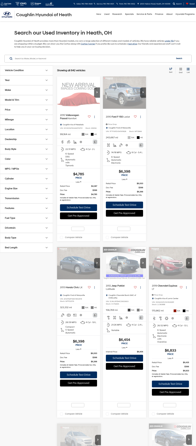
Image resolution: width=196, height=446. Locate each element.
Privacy (71, 436)
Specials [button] (129, 14)
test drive (132, 44)
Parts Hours (98, 418)
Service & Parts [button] (144, 14)
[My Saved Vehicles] (190, 4)
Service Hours (98, 412)
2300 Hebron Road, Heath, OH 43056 (154, 4)
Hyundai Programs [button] (185, 14)
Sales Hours (98, 370)
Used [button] (106, 14)
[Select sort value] (172, 70)
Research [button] (117, 14)
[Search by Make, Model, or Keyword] (94, 58)
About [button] (169, 14)
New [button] (98, 14)
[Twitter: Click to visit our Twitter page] (23, 417)
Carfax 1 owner (88, 44)
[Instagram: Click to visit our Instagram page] (35, 417)
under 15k (169, 41)
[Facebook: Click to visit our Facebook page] (16, 417)
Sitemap (63, 436)
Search (179, 58)
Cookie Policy (81, 436)
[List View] (188, 71)
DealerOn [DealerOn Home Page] (55, 436)
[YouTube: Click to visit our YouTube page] (29, 417)
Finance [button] (159, 14)
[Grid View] (180, 71)
